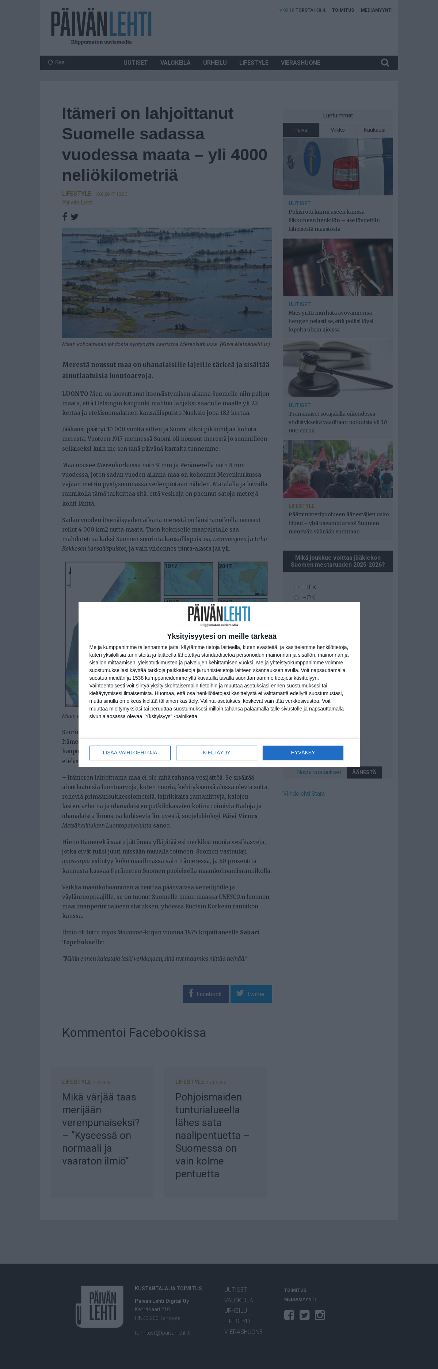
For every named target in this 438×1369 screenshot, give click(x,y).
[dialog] (219, 684)
